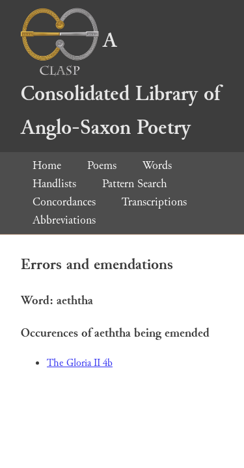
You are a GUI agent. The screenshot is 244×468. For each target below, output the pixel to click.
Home (47, 165)
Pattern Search (134, 184)
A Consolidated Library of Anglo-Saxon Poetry (120, 84)
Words (157, 165)
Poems (101, 165)
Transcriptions (154, 202)
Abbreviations (64, 220)
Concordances (64, 202)
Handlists (54, 184)
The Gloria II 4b (80, 363)
